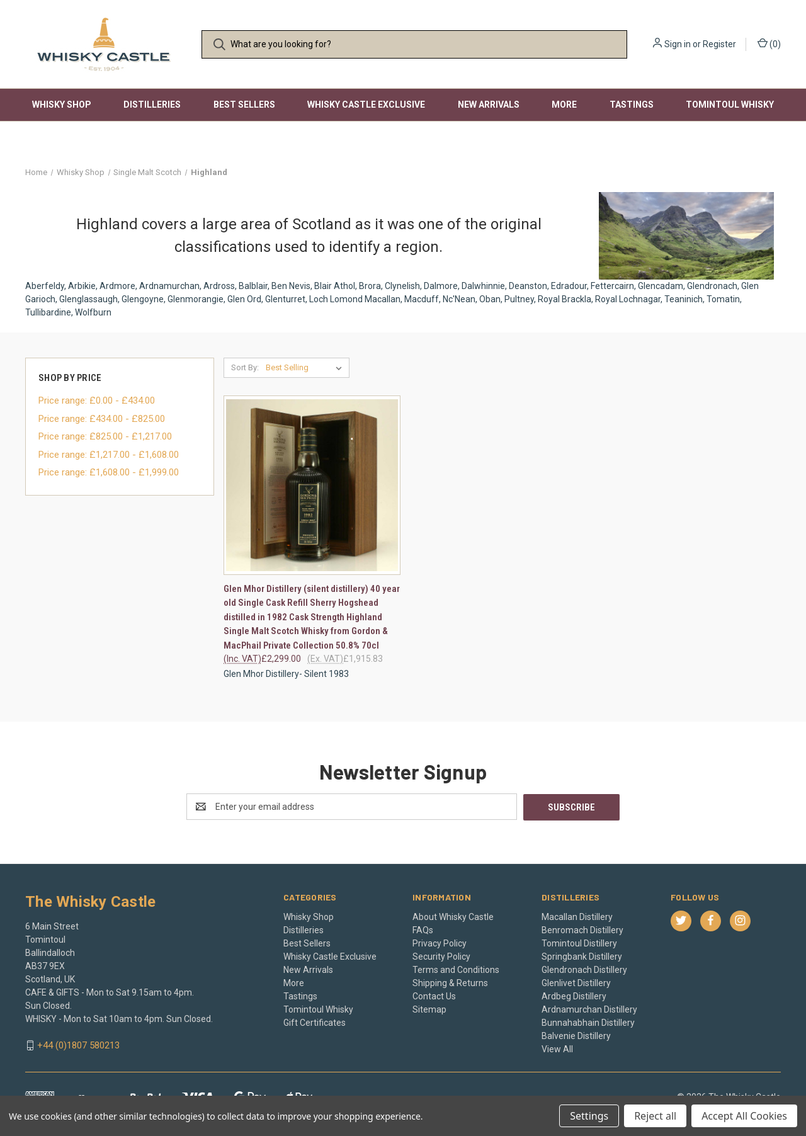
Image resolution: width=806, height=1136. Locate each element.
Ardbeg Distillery (574, 996)
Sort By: (245, 367)
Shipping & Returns (450, 982)
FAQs (422, 929)
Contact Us (434, 996)
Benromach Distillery (582, 929)
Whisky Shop (61, 104)
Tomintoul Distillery (579, 943)
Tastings (632, 104)
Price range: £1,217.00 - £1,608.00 (108, 454)
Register (719, 44)
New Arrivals (488, 104)
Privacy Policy (439, 943)
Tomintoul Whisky (730, 104)
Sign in (677, 44)
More (564, 104)
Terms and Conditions (455, 969)
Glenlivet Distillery (576, 982)
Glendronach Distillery (584, 969)
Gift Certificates (314, 1022)
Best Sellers (244, 104)
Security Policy (441, 956)
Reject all (655, 1116)
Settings (589, 1116)
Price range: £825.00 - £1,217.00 (105, 436)
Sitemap (429, 1009)
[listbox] (306, 367)
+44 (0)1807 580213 (78, 1045)
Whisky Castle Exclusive (366, 104)
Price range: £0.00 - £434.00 (96, 400)
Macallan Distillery (577, 916)
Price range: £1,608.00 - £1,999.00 (108, 472)
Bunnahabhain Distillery (588, 1022)
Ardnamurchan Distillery (589, 1009)
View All (557, 1048)
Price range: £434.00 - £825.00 (101, 418)
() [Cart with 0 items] (769, 43)
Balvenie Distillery (576, 1035)
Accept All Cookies (744, 1116)
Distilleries (152, 104)
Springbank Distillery (582, 956)
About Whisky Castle (453, 916)
